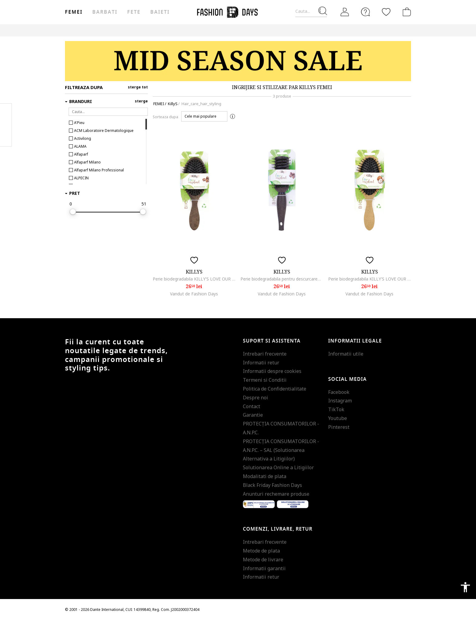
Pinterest (338, 427)
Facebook (338, 392)
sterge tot (138, 87)
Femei (74, 12)
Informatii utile (345, 353)
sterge (141, 101)
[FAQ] (365, 12)
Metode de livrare (263, 559)
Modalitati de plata (264, 476)
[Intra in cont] (345, 12)
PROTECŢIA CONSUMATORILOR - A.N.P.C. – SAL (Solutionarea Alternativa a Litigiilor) (281, 450)
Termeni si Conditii (265, 380)
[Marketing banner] (238, 61)
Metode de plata (261, 550)
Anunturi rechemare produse (276, 494)
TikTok (336, 409)
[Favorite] (386, 12)
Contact (251, 406)
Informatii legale (355, 341)
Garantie (253, 415)
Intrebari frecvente (265, 353)
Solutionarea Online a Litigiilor (278, 467)
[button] (204, 116)
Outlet (317, 30)
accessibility (465, 587)
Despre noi (255, 397)
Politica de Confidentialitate (274, 388)
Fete (134, 12)
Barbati (104, 12)
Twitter (6, 137)
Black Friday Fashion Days (272, 485)
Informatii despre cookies (272, 371)
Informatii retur (261, 362)
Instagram (340, 400)
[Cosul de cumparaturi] (405, 12)
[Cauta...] (311, 11)
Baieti (160, 12)
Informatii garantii (264, 568)
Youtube (337, 418)
